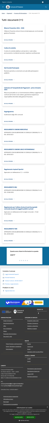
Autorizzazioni (9, 349)
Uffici (4, 326)
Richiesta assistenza (32, 376)
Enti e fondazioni (7, 328)
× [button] (47, 407)
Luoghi (29, 359)
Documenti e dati (7, 336)
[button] (24, 420)
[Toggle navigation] (3, 7)
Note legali (6, 402)
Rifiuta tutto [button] (30, 417)
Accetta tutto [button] (18, 417)
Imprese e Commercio (32, 323)
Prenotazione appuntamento (34, 369)
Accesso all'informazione (20, 13)
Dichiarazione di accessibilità (10, 404)
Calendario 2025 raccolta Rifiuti (35, 352)
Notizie (29, 344)
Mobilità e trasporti (32, 328)
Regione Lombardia (7, 2)
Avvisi (28, 349)
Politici (5, 331)
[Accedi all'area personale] (43, 2)
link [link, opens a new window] (38, 414)
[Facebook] (38, 313)
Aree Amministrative (8, 323)
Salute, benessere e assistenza (13, 346)
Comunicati (30, 346)
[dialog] (24, 414)
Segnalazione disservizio (33, 371)
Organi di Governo (7, 321)
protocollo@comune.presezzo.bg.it (13, 386)
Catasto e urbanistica (32, 326)
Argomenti (9, 13)
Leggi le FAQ (30, 374)
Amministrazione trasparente (10, 396)
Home (3, 13)
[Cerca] (46, 7)
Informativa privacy (8, 399)
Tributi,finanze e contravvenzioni (14, 344)
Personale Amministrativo (9, 334)
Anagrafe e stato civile (32, 321)
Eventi (29, 361)
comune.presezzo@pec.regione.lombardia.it (12, 384)
